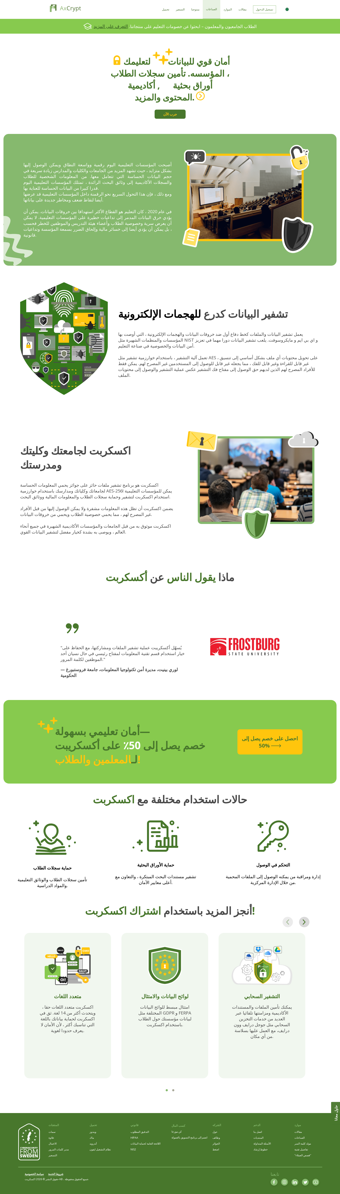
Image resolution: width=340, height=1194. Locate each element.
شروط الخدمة (55, 1174)
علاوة (51, 1138)
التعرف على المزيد (111, 26)
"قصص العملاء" (302, 1155)
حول (214, 1132)
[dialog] (332, 1185)
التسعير (53, 1155)
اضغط (215, 1149)
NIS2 (133, 1149)
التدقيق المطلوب (140, 1132)
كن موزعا (177, 1131)
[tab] (166, 1090)
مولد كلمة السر (302, 1143)
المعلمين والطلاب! (98, 759)
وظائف (216, 1138)
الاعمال (53, 1143)
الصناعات (299, 1138)
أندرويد (93, 1143)
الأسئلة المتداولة (262, 1143)
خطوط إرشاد (260, 1149)
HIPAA (134, 1138)
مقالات (298, 1132)
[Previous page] (288, 922)
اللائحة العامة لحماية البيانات (145, 1143)
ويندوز (93, 1132)
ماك (92, 1138)
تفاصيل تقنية (301, 1149)
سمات (52, 1132)
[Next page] (304, 922)
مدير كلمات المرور (59, 1149)
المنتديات (258, 1138)
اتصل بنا (257, 1132)
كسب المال (178, 1126)
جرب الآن (170, 114)
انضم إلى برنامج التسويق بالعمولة (189, 1137)
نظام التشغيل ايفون (100, 1149)
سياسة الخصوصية (34, 1174)
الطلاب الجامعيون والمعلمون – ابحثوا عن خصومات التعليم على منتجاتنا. (175, 26)
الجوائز (216, 1143)
